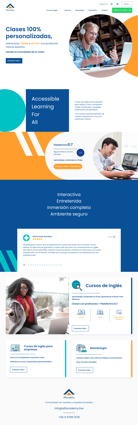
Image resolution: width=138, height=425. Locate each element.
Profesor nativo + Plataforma (67, 166)
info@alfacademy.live (69, 408)
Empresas (67, 10)
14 (54, 265)
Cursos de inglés (52, 10)
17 (61, 265)
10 (45, 265)
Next (111, 236)
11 (47, 265)
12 (49, 265)
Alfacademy (93, 10)
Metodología (79, 10)
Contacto (104, 10)
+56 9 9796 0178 (69, 417)
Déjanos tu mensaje (122, 10)
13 (52, 265)
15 (56, 265)
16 (59, 265)
